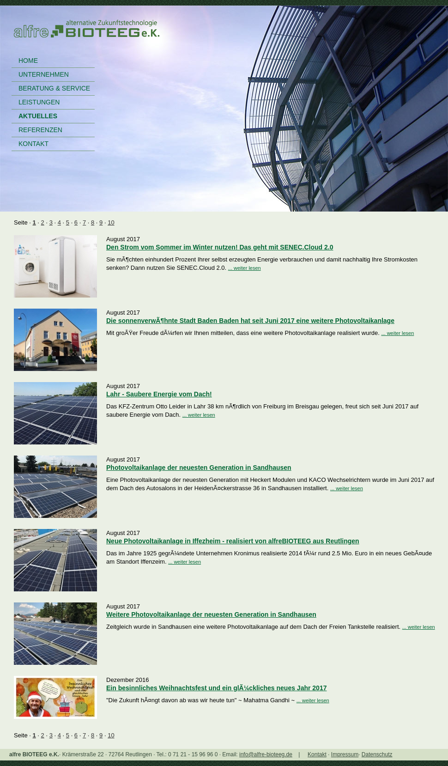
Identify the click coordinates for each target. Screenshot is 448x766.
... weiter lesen (244, 268)
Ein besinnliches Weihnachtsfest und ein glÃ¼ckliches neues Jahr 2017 (216, 688)
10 (111, 222)
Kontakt (317, 754)
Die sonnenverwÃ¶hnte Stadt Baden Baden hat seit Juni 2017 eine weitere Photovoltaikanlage (250, 320)
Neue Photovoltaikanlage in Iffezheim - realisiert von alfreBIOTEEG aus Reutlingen (232, 541)
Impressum (344, 754)
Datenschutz (377, 754)
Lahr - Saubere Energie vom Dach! (159, 394)
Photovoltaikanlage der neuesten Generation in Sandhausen (198, 467)
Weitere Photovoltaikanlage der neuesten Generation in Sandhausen (211, 614)
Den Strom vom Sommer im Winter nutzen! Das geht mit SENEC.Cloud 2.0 (219, 247)
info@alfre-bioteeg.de (265, 754)
